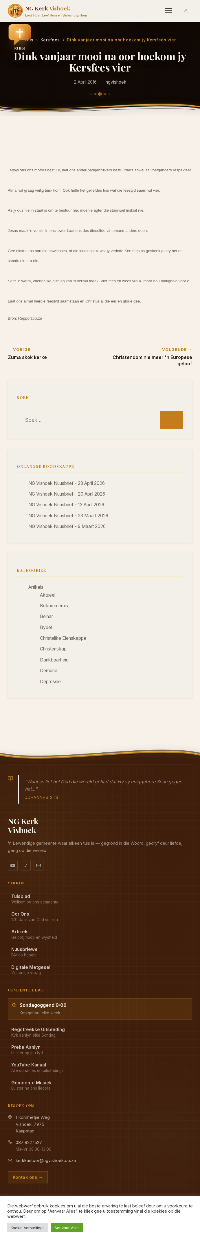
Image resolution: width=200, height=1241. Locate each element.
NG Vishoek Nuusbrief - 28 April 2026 (66, 483)
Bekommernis (54, 605)
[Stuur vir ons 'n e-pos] (38, 865)
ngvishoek (116, 82)
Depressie (50, 681)
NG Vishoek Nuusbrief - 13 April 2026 (66, 504)
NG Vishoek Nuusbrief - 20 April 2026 (66, 494)
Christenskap (53, 649)
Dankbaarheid (54, 660)
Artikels (35, 587)
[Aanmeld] (185, 10)
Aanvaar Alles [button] (67, 1227)
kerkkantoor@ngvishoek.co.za (46, 1160)
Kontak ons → (28, 1177)
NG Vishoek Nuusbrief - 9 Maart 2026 (67, 526)
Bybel (46, 627)
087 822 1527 (29, 1142)
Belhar (46, 616)
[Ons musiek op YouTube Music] (26, 865)
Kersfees (50, 39)
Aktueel (47, 595)
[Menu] (168, 10)
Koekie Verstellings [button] (28, 1227)
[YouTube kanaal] (13, 865)
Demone (48, 670)
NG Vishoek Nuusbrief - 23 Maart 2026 (68, 515)
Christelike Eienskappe (63, 638)
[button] (20, 38)
